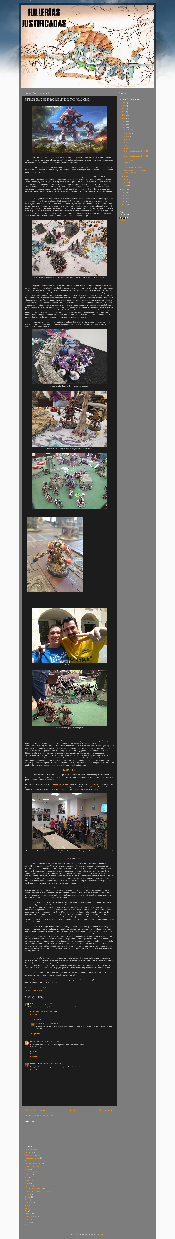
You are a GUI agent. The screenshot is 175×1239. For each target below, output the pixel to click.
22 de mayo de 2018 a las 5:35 (51, 1064)
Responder (34, 1014)
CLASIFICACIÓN (69, 770)
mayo (126, 148)
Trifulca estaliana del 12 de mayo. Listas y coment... (135, 172)
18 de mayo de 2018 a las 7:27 (49, 1004)
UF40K (27, 1222)
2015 (124, 196)
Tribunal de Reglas (31, 1216)
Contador (122, 221)
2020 (124, 121)
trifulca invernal (30, 1219)
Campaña (28, 1152)
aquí (53, 789)
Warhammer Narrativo (32, 1225)
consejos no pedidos (32, 1158)
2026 (124, 103)
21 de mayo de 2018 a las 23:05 (47, 1041)
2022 (124, 115)
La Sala (27, 1183)
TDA (26, 1211)
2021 (124, 118)
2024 (124, 109)
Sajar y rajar (29, 1202)
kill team (27, 1180)
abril (125, 176)
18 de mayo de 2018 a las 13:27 (57, 1023)
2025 (124, 106)
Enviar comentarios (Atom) (44, 1115)
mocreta (39, 1023)
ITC (26, 1177)
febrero (126, 183)
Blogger (102, 1234)
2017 (124, 189)
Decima (27, 1169)
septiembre (128, 139)
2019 (124, 124)
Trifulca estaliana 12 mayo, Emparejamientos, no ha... (133, 167)
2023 (124, 112)
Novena (27, 1197)
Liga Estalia (29, 1186)
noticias (27, 1194)
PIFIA (27, 1200)
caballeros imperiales (60, 784)
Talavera (28, 1208)
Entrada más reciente (35, 1110)
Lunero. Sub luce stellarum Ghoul (36, 1191)
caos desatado (94, 784)
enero (126, 186)
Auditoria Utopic (30, 1149)
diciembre (127, 130)
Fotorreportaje (30, 1172)
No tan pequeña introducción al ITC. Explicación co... (136, 157)
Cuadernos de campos (32, 1163)
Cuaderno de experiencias (34, 1161)
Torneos (41, 990)
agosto (126, 142)
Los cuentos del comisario (34, 1189)
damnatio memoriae (32, 1166)
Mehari (32, 1041)
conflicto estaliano (31, 1155)
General (35, 990)
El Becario (34, 1004)
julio (125, 145)
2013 (124, 202)
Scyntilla (27, 1205)
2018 (124, 127)
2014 (124, 199)
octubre (127, 136)
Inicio (72, 1110)
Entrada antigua (106, 1110)
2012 (124, 205)
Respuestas (37, 1019)
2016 (124, 193)
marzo (126, 180)
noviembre (128, 133)
